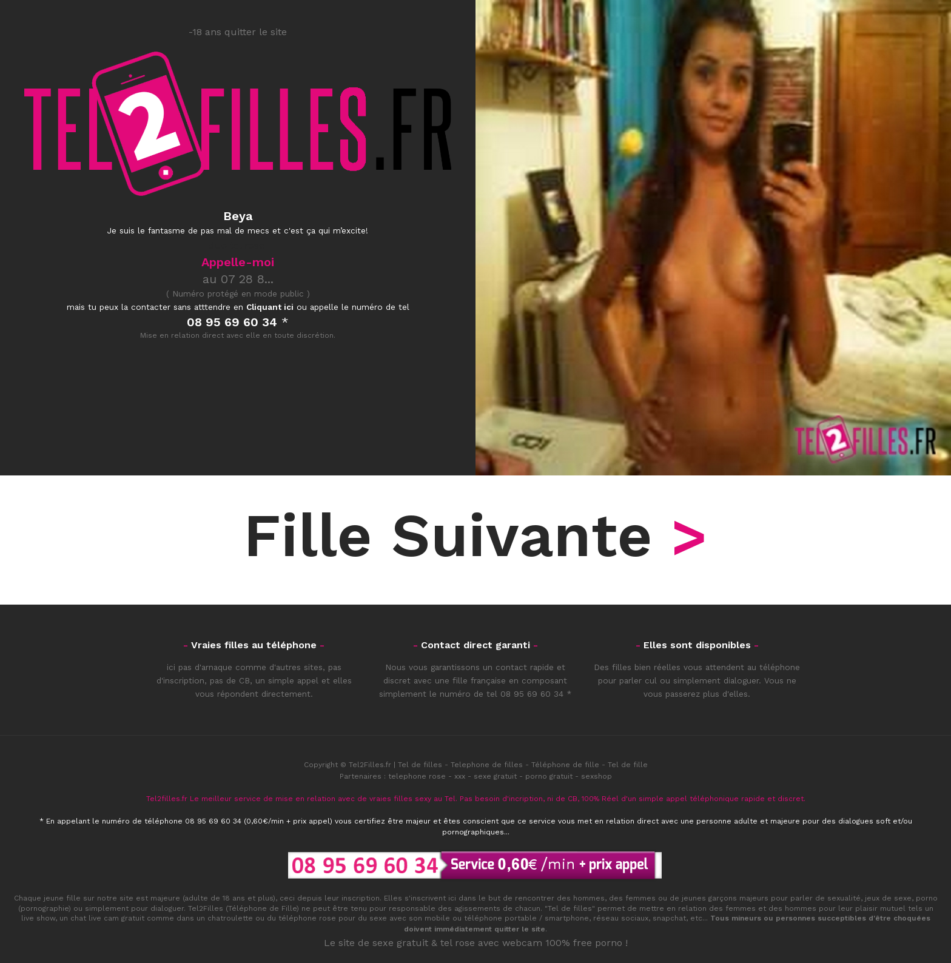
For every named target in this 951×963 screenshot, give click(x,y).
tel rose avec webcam (491, 942)
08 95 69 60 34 (531, 694)
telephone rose (417, 776)
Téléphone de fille (565, 764)
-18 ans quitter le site (238, 32)
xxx (459, 776)
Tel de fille (628, 764)
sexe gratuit (495, 776)
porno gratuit (549, 776)
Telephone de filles (487, 764)
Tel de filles (420, 764)
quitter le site (519, 929)
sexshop (596, 776)
